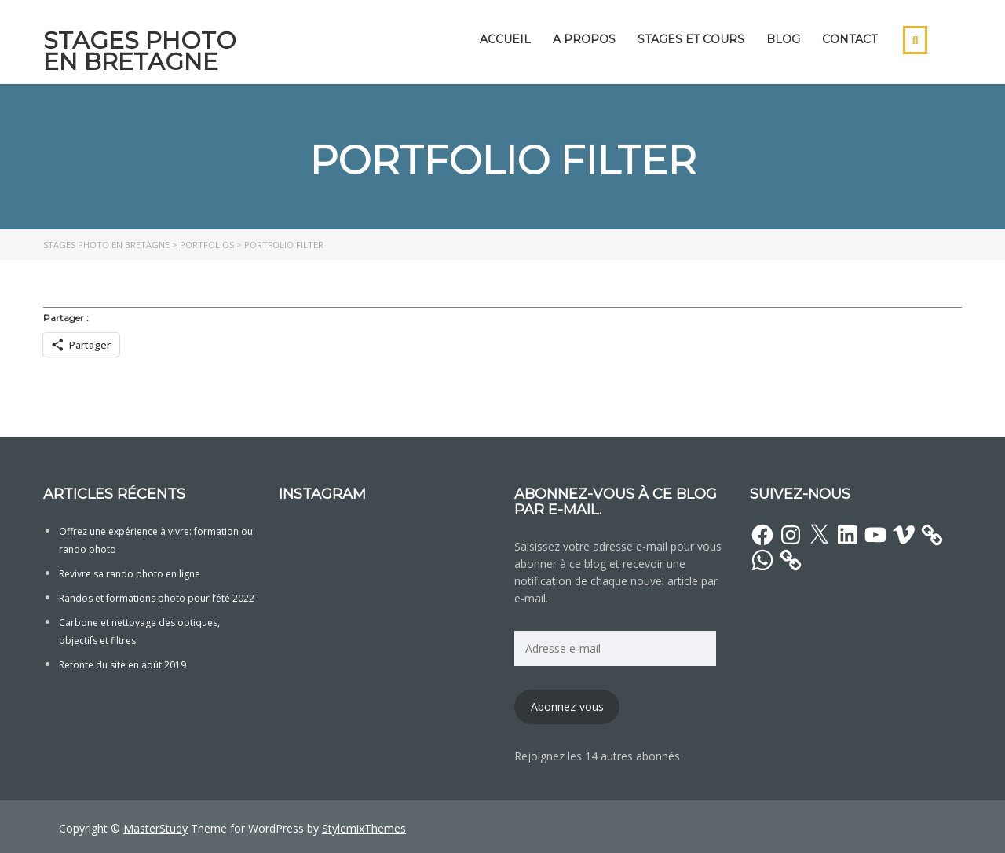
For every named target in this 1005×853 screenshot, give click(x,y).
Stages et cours (691, 39)
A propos (584, 39)
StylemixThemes (364, 828)
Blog (783, 39)
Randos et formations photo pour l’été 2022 (156, 598)
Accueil (505, 39)
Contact (849, 39)
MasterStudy (155, 828)
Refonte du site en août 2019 (122, 665)
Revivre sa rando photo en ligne (129, 573)
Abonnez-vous (567, 706)
